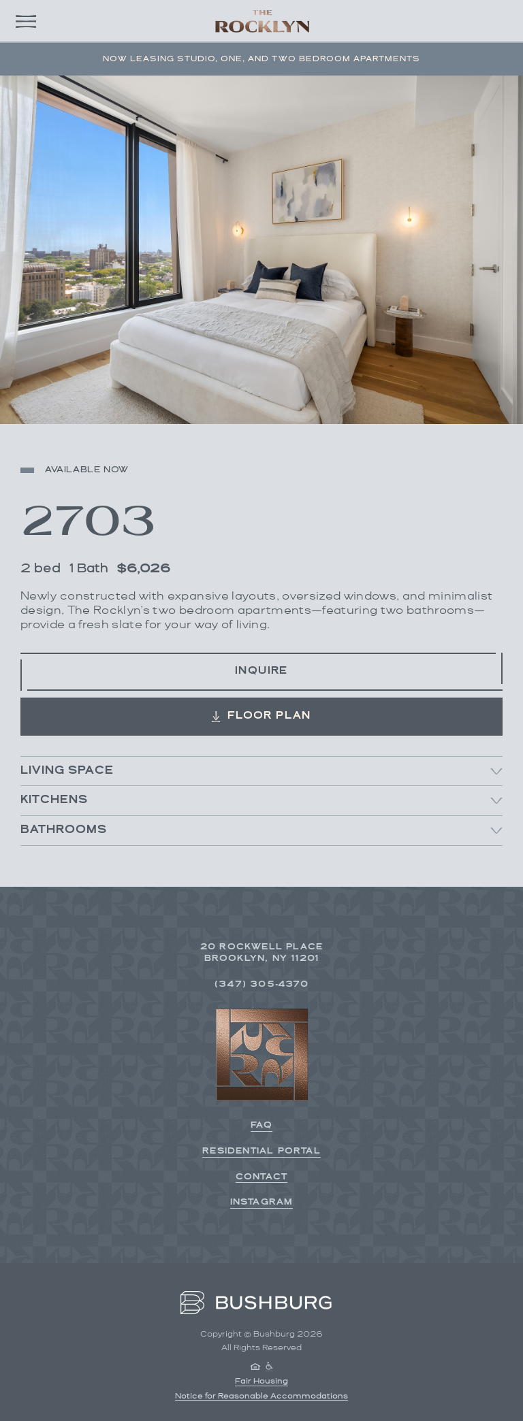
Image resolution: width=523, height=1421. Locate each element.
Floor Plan (261, 716)
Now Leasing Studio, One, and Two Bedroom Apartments (261, 59)
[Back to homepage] (262, 21)
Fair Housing (261, 1381)
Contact (261, 1177)
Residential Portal (261, 1151)
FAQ (262, 1125)
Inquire (261, 672)
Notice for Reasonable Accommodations (261, 1396)
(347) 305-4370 (261, 984)
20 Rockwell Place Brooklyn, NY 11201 (261, 953)
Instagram (262, 1202)
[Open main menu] (26, 21)
